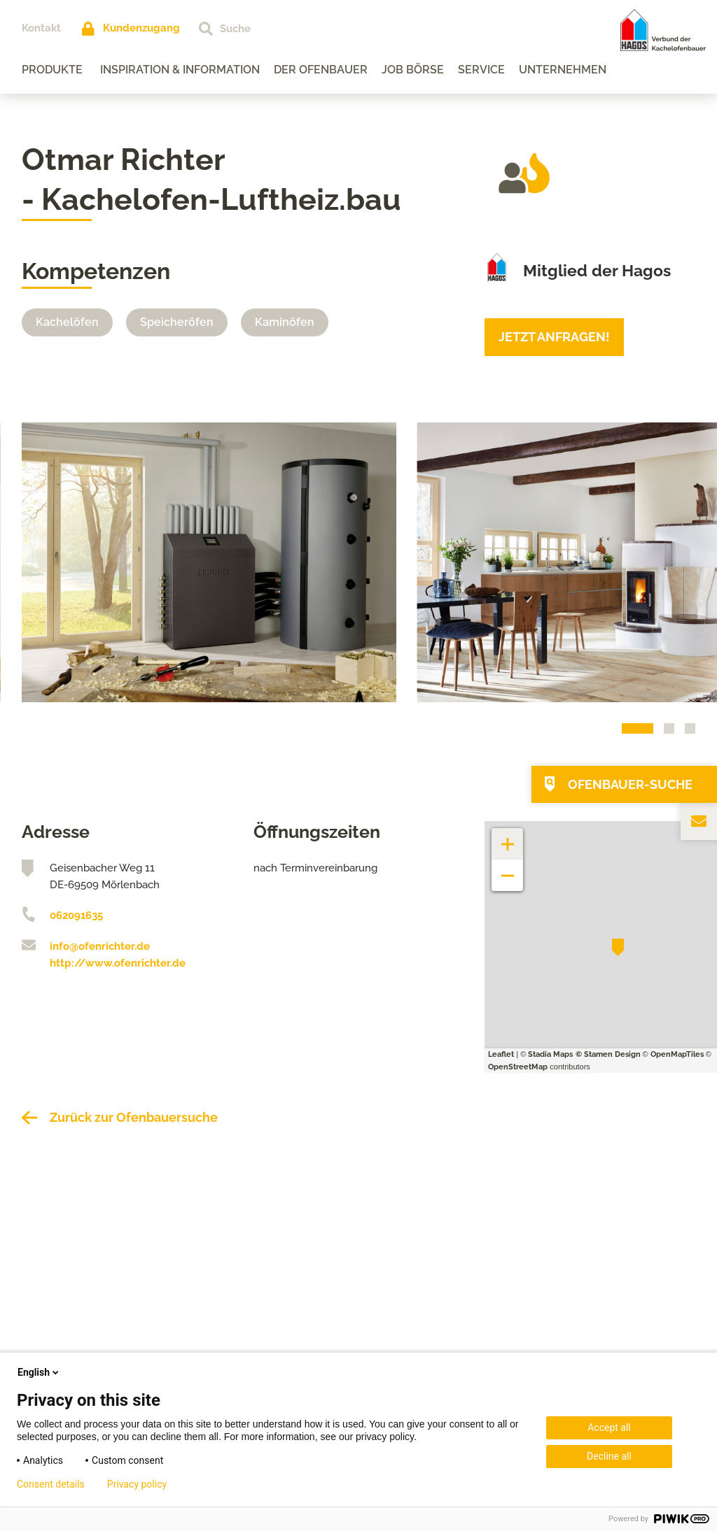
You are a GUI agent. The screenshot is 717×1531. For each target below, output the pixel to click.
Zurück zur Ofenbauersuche (134, 1117)
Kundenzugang (141, 28)
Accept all (609, 1427)
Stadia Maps (550, 1054)
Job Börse (413, 69)
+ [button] (507, 836)
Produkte (52, 69)
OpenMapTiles (677, 1054)
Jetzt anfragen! (554, 336)
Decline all (609, 1456)
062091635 (76, 915)
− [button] (508, 868)
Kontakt (41, 28)
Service (481, 69)
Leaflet (501, 1054)
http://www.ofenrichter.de (118, 963)
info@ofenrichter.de (100, 946)
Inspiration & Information (180, 69)
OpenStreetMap (518, 1066)
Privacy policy (137, 1484)
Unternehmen (562, 69)
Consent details (51, 1484)
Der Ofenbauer (321, 69)
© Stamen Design (608, 1054)
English (39, 1372)
